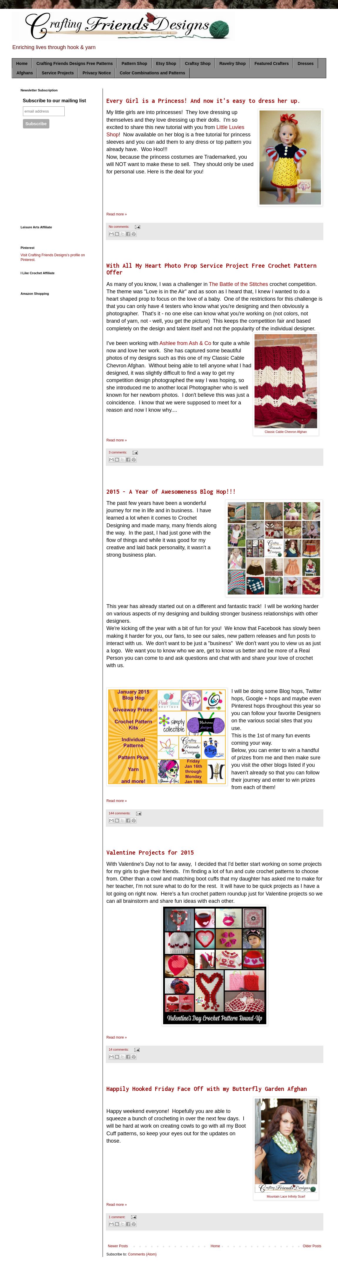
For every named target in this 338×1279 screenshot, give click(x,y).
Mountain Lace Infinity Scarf (286, 1196)
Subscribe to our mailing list (54, 100)
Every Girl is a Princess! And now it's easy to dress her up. (203, 100)
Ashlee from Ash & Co (185, 343)
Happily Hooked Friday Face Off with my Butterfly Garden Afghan (206, 1088)
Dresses (306, 63)
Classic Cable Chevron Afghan (286, 431)
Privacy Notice (97, 73)
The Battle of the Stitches (238, 284)
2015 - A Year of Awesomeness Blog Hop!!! (171, 491)
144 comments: (120, 813)
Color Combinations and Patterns (152, 73)
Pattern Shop (134, 63)
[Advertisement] (57, 180)
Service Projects (58, 73)
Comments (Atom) (142, 1254)
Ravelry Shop (232, 63)
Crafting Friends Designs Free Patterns (74, 63)
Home (22, 63)
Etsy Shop (166, 63)
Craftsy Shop (197, 63)
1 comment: (117, 1217)
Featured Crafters (272, 63)
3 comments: (118, 452)
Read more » (116, 214)
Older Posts (312, 1246)
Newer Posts (118, 1246)
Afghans (24, 73)
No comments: (119, 226)
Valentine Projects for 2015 (150, 852)
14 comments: (119, 1049)
